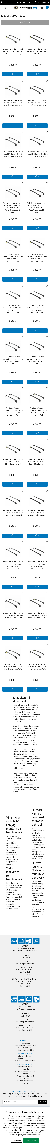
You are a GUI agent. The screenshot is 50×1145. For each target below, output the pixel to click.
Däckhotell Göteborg (25, 1081)
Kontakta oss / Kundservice (25, 1045)
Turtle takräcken (19, 705)
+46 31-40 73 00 (25, 958)
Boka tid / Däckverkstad (25, 1061)
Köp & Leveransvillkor (25, 1050)
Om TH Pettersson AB (25, 1048)
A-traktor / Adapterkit (25, 1076)
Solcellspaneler (25, 1078)
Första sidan (25, 1043)
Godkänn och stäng (31, 1140)
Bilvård (25, 1074)
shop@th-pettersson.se (25, 964)
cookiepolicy (35, 1135)
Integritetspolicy (16, 1135)
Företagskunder (25, 1056)
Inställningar (16, 1140)
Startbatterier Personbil (25, 1071)
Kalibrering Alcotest (25, 1058)
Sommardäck (25, 1069)
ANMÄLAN (43, 1102)
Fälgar (25, 1083)
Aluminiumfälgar (25, 1067)
